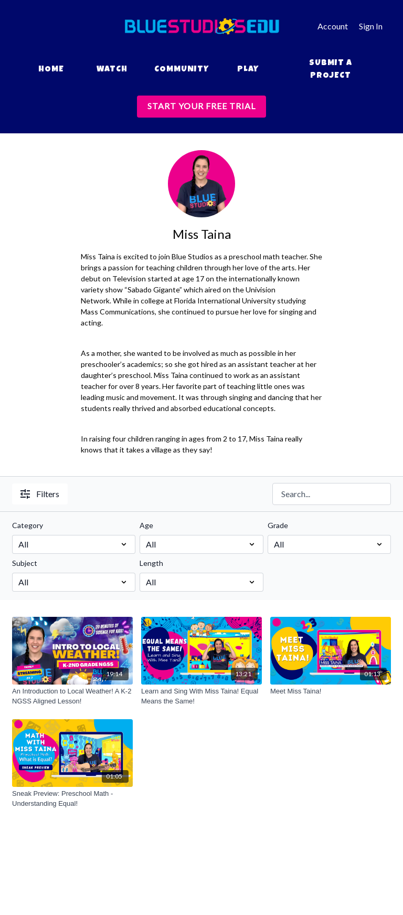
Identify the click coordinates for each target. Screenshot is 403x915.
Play (248, 70)
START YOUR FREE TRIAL (201, 106)
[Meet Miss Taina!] (330, 691)
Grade (278, 525)
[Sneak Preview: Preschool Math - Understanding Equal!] (72, 798)
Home (51, 70)
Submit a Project (330, 69)
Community (181, 70)
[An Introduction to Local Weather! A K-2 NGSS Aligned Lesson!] (72, 696)
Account (332, 26)
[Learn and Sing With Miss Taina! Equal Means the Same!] (201, 696)
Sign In (371, 26)
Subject (24, 563)
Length (151, 563)
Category (27, 525)
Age (146, 525)
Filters (39, 494)
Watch (112, 70)
